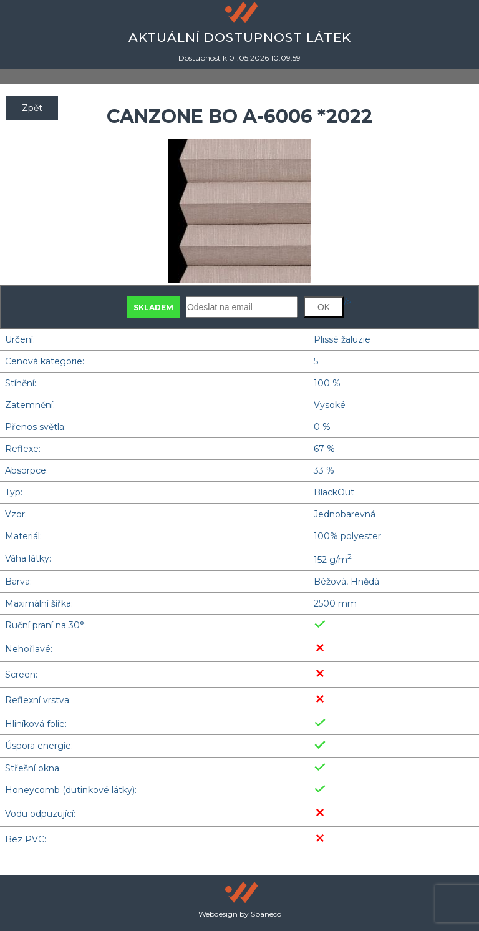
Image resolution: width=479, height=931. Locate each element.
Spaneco (266, 914)
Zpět (32, 108)
